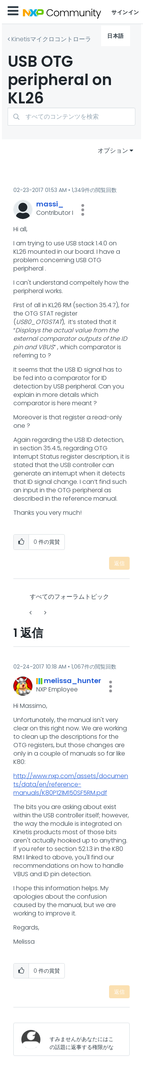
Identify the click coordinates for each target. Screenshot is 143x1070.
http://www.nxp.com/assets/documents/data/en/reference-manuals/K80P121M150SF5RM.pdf (70, 784)
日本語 (115, 36)
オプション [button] (113, 150)
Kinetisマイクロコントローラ (51, 39)
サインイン (125, 12)
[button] (82, 209)
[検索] (71, 117)
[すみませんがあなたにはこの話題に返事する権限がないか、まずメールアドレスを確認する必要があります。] (83, 1039)
